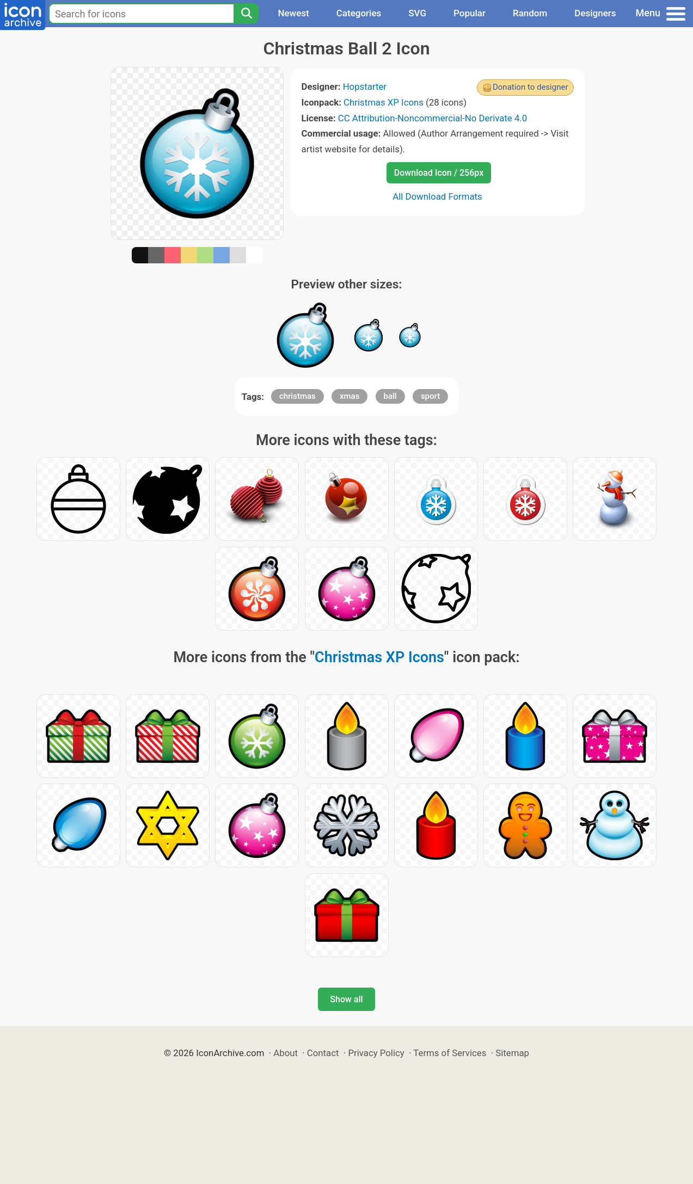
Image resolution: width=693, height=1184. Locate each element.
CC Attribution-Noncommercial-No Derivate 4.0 (432, 118)
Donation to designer (530, 87)
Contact (323, 1052)
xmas (349, 396)
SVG (417, 13)
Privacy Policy (376, 1052)
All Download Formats (437, 196)
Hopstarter (365, 86)
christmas (297, 396)
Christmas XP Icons (384, 102)
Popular (469, 13)
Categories (359, 13)
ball (390, 396)
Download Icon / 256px (438, 173)
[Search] (246, 13)
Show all (346, 999)
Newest (293, 13)
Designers (595, 13)
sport (430, 396)
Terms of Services (449, 1052)
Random (530, 13)
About (285, 1052)
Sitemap (512, 1052)
